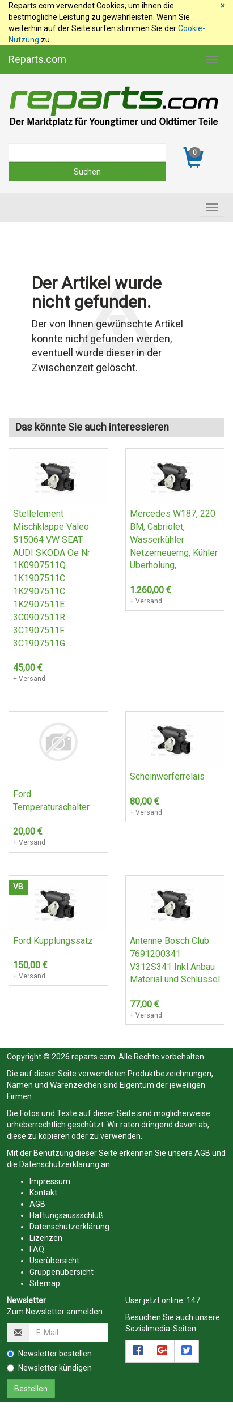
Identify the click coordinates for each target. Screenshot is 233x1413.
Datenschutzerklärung (59, 1164)
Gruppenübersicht (61, 1271)
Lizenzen (45, 1237)
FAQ (36, 1249)
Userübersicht (54, 1260)
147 (193, 1300)
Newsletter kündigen (49, 1367)
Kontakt (43, 1192)
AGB (202, 1152)
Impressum (49, 1181)
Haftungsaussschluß (66, 1215)
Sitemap (44, 1283)
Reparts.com (37, 59)
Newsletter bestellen (49, 1353)
